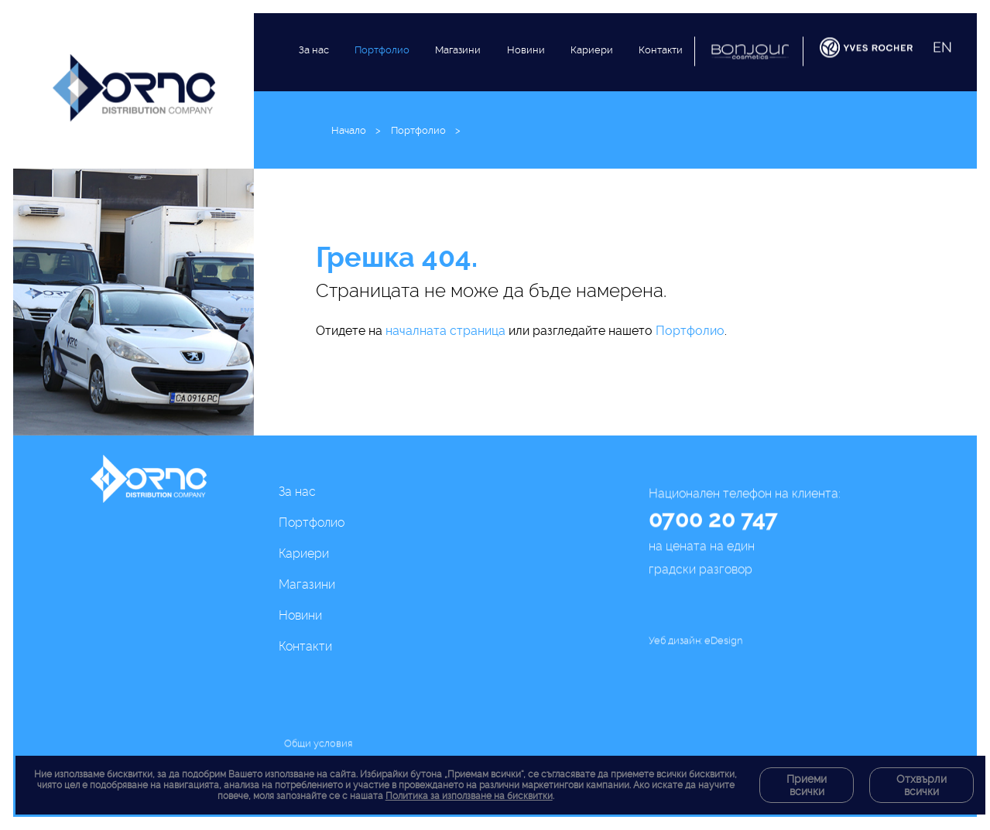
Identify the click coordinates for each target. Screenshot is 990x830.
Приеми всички (806, 785)
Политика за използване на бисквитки (469, 796)
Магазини (458, 64)
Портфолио (382, 57)
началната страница (445, 330)
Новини (526, 77)
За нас (314, 53)
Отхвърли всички (921, 785)
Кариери (591, 87)
